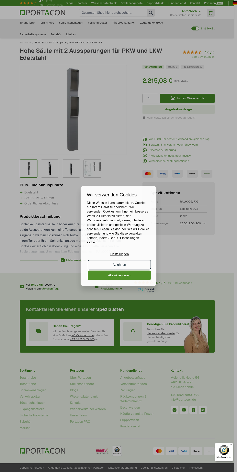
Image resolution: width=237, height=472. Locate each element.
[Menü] (230, 445)
